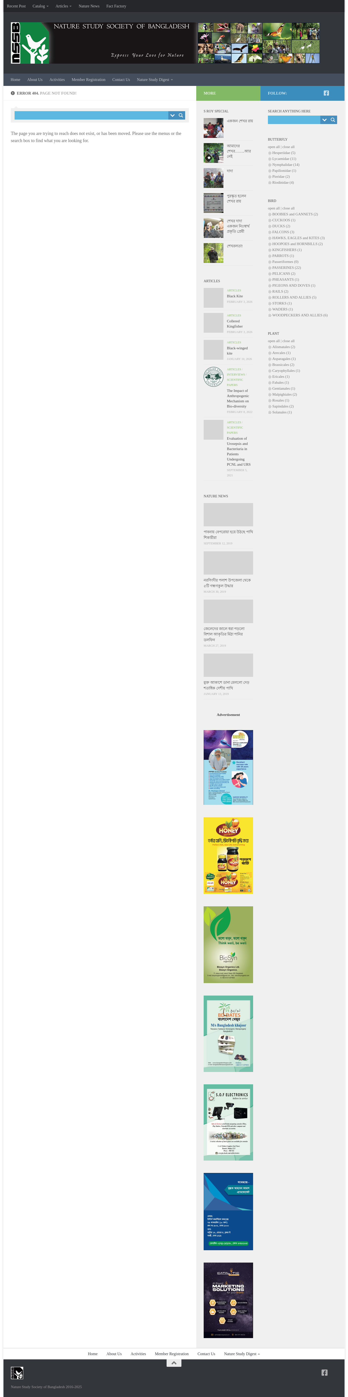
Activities (57, 79)
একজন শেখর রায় (240, 121)
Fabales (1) (280, 382)
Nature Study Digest (153, 79)
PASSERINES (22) (286, 268)
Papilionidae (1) (284, 171)
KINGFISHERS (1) (287, 250)
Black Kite (235, 296)
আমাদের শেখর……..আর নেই (239, 151)
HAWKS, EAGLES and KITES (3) (298, 238)
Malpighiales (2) (284, 394)
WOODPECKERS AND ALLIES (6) (300, 315)
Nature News (89, 6)
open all (274, 147)
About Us (35, 79)
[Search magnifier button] (181, 115)
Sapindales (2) (283, 406)
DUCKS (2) (281, 226)
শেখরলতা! (235, 246)
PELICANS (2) (283, 274)
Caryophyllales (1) (286, 371)
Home (15, 79)
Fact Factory (116, 6)
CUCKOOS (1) (283, 220)
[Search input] (92, 115)
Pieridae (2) (281, 176)
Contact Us (121, 79)
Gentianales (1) (283, 388)
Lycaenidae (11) (284, 159)
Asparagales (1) (284, 359)
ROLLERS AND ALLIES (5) (294, 297)
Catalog (39, 6)
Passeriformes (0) (285, 262)
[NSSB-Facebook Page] (326, 93)
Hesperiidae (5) (283, 153)
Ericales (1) (281, 377)
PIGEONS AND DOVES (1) (293, 285)
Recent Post (16, 6)
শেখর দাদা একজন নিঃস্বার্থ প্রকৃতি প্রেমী (238, 226)
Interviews (236, 374)
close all (288, 147)
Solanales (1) (282, 412)
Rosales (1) (280, 400)
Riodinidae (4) (283, 182)
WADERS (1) (282, 309)
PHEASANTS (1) (285, 279)
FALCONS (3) (283, 232)
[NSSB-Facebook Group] (334, 93)
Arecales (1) (281, 353)
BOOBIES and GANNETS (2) (295, 214)
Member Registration (88, 79)
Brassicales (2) (283, 365)
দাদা (230, 171)
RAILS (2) (280, 291)
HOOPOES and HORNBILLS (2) (297, 244)
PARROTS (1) (283, 256)
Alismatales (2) (283, 347)
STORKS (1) (282, 303)
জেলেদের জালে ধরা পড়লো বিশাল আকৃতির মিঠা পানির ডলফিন (224, 634)
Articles (62, 6)
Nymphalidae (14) (286, 165)
